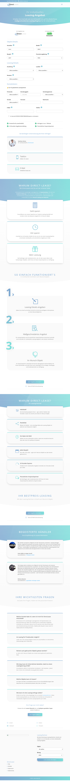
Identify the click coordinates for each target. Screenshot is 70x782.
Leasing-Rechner (47, 695)
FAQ (9, 764)
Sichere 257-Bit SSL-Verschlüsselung (35, 386)
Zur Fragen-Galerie (35, 714)
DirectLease (31, 142)
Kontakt (10, 766)
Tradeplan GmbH (30, 555)
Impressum (10, 768)
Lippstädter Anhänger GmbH (33, 580)
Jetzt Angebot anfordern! (34, 382)
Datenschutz (11, 770)
